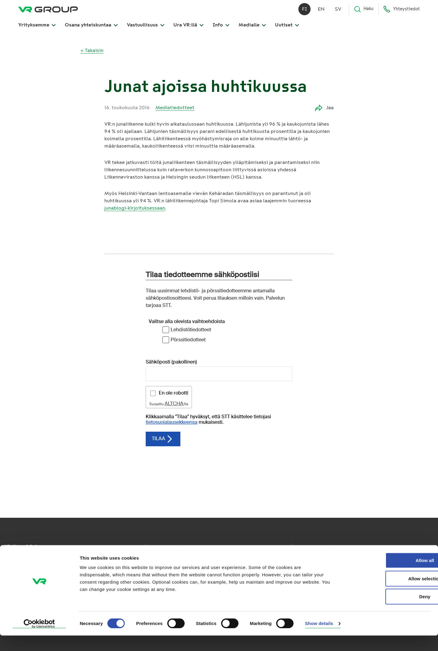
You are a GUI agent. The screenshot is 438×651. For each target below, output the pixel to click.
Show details (319, 639)
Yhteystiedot (401, 12)
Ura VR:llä (188, 28)
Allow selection (387, 594)
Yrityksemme (37, 28)
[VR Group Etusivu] (48, 12)
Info (221, 28)
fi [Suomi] (304, 12)
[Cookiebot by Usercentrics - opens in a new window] (39, 639)
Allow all (387, 575)
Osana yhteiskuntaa (91, 28)
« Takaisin (92, 50)
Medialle (252, 28)
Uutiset (287, 28)
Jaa (324, 108)
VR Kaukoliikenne (168, 559)
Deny (387, 611)
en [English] (321, 12)
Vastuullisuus (145, 28)
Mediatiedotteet (174, 107)
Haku (364, 12)
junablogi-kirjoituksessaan (134, 208)
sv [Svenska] (338, 12)
